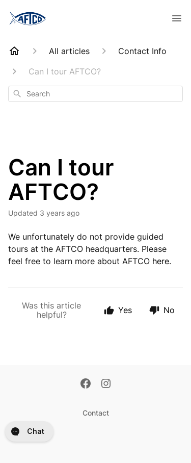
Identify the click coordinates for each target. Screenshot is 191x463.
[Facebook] (85, 384)
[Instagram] (106, 384)
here (160, 261)
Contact (96, 412)
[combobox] (95, 94)
